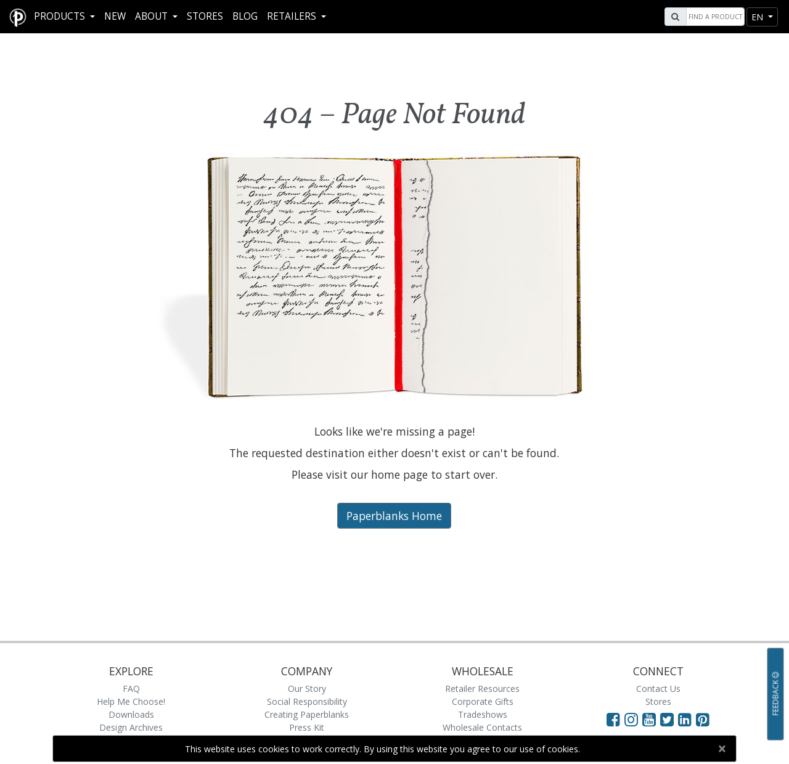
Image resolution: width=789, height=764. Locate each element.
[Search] (714, 16)
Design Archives (131, 727)
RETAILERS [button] (293, 16)
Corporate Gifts (482, 701)
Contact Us (658, 688)
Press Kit (306, 727)
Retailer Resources (482, 688)
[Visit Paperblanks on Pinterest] (702, 719)
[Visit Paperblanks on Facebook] (613, 719)
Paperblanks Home (394, 515)
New (115, 16)
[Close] (721, 749)
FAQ (131, 688)
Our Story (307, 688)
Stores (205, 16)
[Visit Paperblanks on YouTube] (651, 719)
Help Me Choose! (131, 701)
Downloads (131, 714)
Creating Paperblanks (306, 714)
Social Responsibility (307, 701)
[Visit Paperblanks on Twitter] (669, 719)
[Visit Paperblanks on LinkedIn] (687, 719)
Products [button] (61, 16)
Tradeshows (482, 714)
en (758, 17)
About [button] (152, 16)
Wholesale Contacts (482, 727)
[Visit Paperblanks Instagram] (631, 719)
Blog (245, 16)
